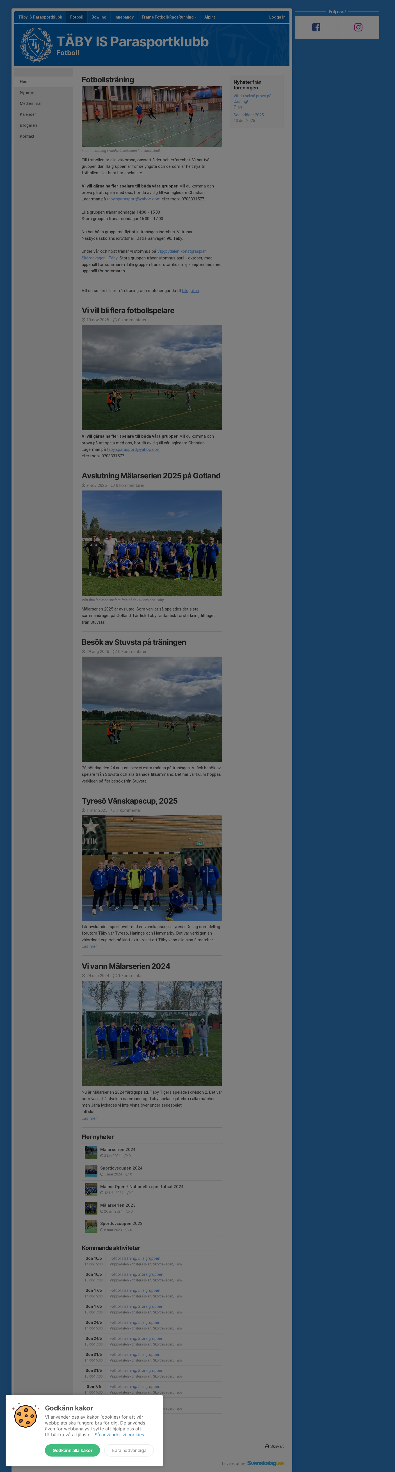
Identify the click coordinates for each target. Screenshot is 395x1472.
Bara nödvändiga (129, 1450)
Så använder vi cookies (119, 1434)
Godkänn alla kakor (72, 1450)
